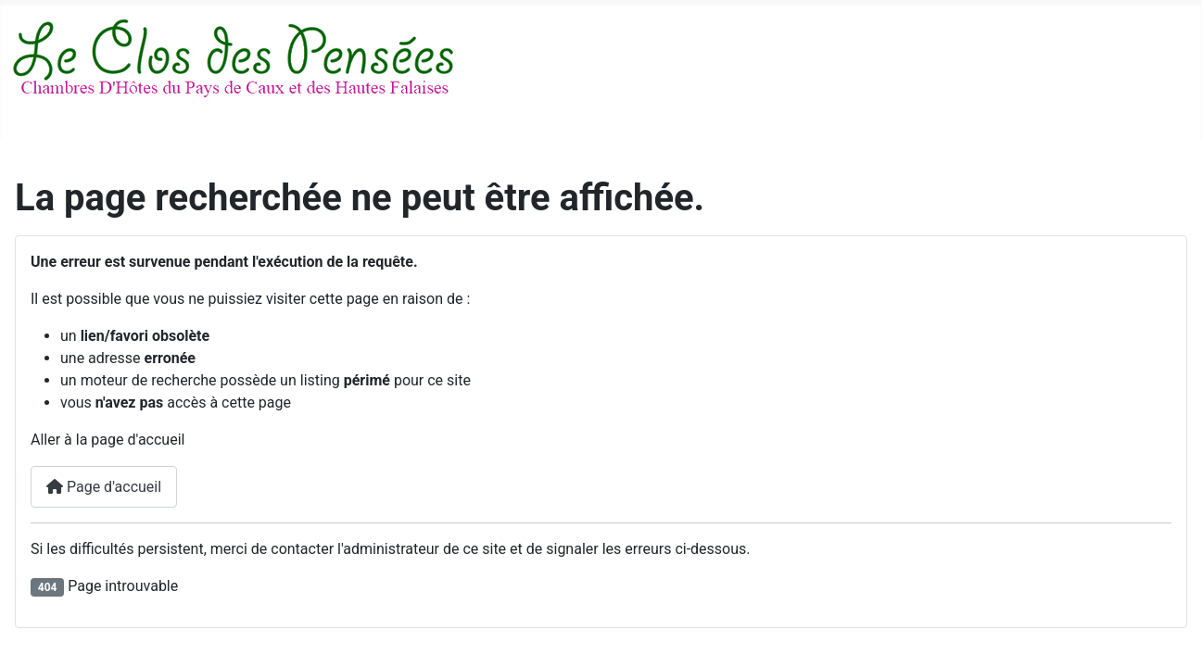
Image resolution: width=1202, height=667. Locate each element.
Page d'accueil (103, 487)
